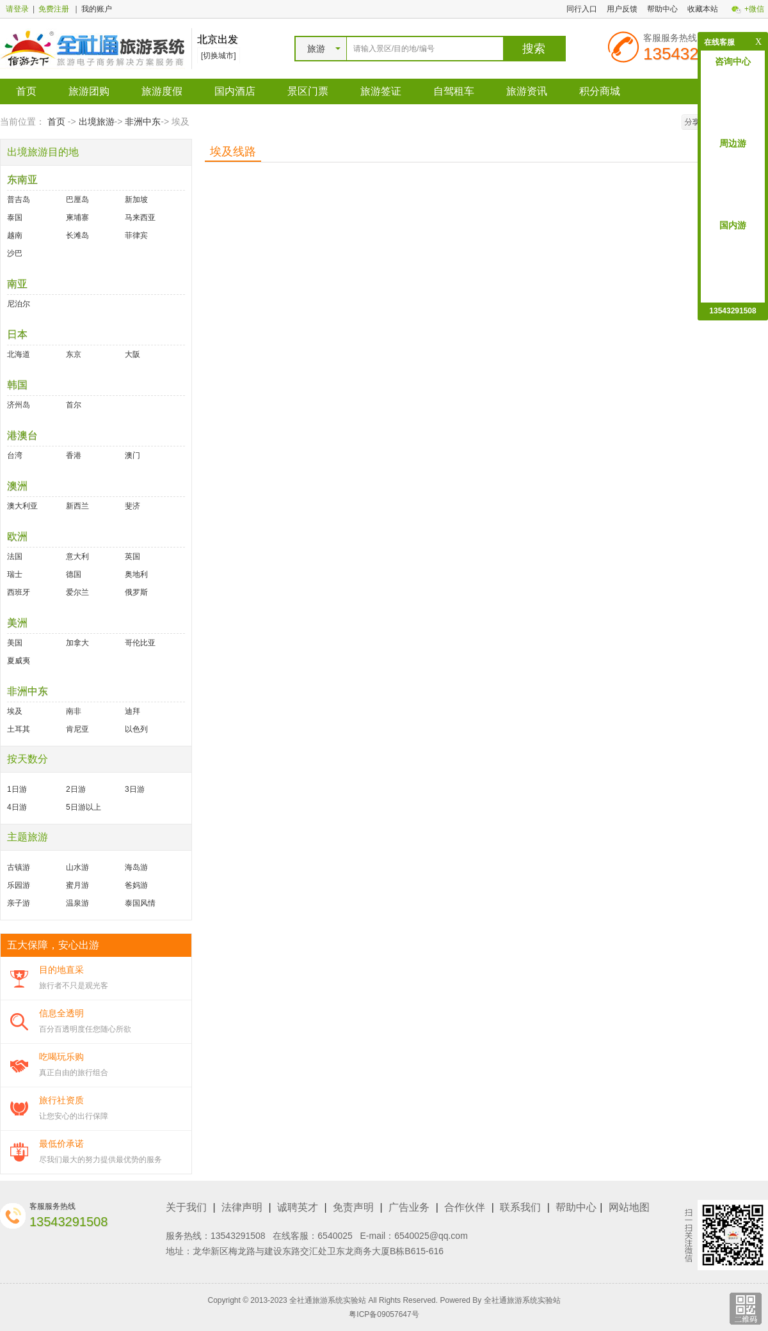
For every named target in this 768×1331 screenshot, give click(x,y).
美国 (14, 642)
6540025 (335, 1236)
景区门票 (307, 91)
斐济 (132, 505)
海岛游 (136, 867)
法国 (14, 556)
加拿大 (77, 642)
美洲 (17, 622)
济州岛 (18, 404)
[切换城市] (218, 55)
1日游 (17, 789)
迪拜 (132, 711)
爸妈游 (136, 885)
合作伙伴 (464, 1207)
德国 (73, 574)
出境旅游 (97, 121)
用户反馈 (622, 8)
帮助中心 (662, 8)
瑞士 (14, 574)
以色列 (136, 729)
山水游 (77, 867)
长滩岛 (77, 235)
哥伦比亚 (140, 642)
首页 (26, 91)
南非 (73, 711)
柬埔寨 (77, 217)
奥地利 (136, 574)
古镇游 (18, 867)
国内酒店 (234, 91)
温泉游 (77, 903)
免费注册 (53, 8)
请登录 (17, 8)
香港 (73, 455)
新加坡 (136, 199)
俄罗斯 (136, 592)
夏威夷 (18, 660)
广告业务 (408, 1207)
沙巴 (14, 253)
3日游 (135, 789)
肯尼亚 (77, 729)
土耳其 (18, 729)
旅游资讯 (526, 91)
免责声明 (353, 1207)
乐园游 (18, 885)
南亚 (17, 283)
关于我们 (186, 1207)
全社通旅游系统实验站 (522, 1300)
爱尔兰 (77, 592)
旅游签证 (380, 91)
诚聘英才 (297, 1207)
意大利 (77, 556)
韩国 (17, 384)
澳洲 (17, 485)
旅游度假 (161, 91)
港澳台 (22, 435)
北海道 (18, 354)
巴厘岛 (77, 199)
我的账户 (96, 8)
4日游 (17, 807)
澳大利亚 (22, 505)
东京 (73, 354)
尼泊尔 (18, 303)
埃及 (14, 711)
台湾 (14, 455)
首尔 (73, 404)
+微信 (754, 8)
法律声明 (241, 1207)
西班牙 (18, 592)
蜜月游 (77, 885)
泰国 (14, 217)
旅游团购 (88, 91)
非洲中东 (143, 121)
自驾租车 (453, 91)
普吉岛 (18, 199)
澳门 (132, 455)
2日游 (76, 789)
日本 (17, 334)
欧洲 (17, 536)
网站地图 (629, 1207)
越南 (14, 235)
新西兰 (77, 505)
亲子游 (18, 903)
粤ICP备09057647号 (384, 1314)
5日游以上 (83, 807)
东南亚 (22, 179)
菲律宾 (136, 235)
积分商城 (599, 91)
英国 (132, 556)
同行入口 (581, 8)
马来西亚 (140, 217)
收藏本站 (702, 8)
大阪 (132, 354)
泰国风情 (140, 903)
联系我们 (520, 1207)
